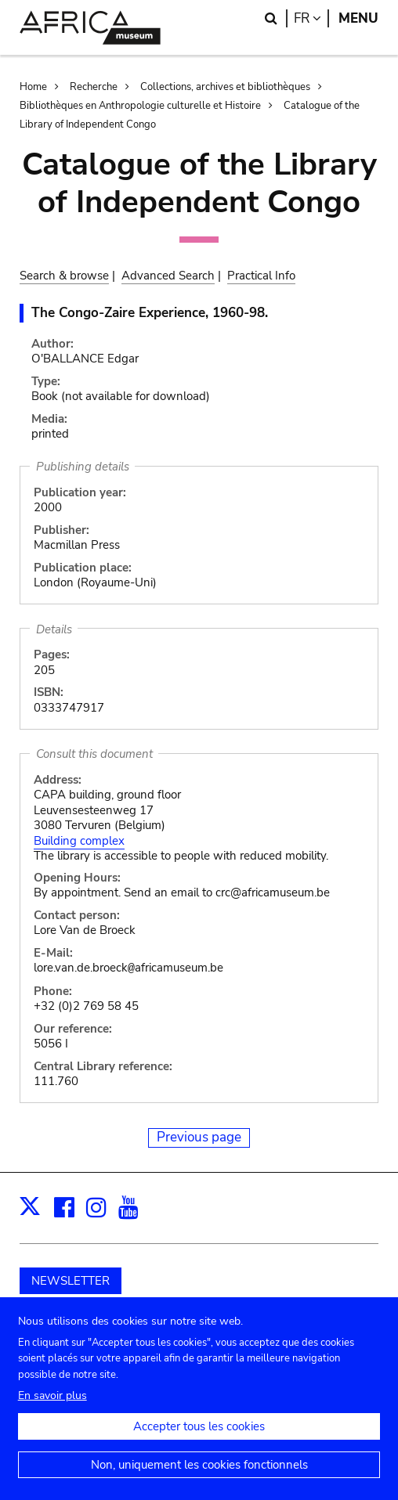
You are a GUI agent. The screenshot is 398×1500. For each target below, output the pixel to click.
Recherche (94, 87)
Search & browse (64, 275)
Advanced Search (168, 275)
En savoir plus (52, 1409)
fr (311, 18)
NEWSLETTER (70, 1281)
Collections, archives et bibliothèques (225, 87)
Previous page (199, 1137)
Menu (358, 18)
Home (33, 87)
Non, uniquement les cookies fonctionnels (199, 1479)
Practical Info (261, 275)
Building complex (79, 841)
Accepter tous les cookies (199, 1440)
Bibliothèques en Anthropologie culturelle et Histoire (140, 106)
